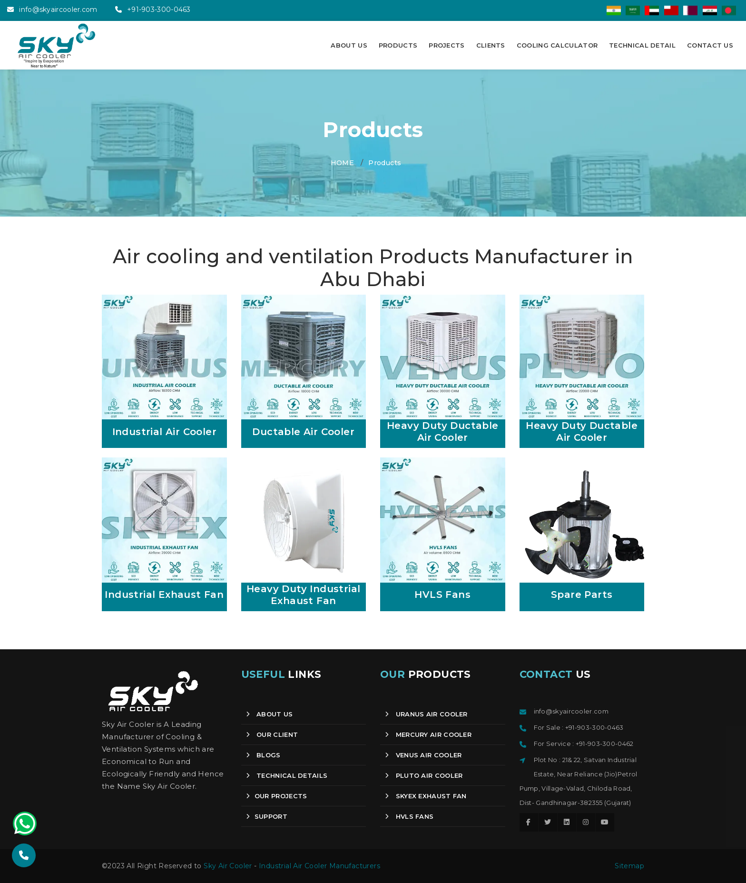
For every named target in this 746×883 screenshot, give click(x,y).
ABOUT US (349, 45)
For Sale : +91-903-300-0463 (579, 727)
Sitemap (629, 866)
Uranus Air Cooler (426, 714)
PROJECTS (446, 45)
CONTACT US (710, 45)
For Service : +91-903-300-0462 (584, 743)
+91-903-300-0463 (159, 9)
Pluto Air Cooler (423, 775)
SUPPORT (266, 816)
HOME (342, 163)
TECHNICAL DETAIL (642, 45)
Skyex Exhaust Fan (426, 796)
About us (269, 714)
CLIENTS (490, 45)
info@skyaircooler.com (58, 9)
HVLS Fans (409, 816)
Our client (272, 734)
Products (384, 163)
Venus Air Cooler (423, 755)
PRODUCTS (398, 45)
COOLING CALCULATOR (557, 45)
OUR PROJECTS (276, 796)
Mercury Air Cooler (428, 734)
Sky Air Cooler (228, 866)
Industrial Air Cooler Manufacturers (319, 866)
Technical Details (287, 775)
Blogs (263, 755)
